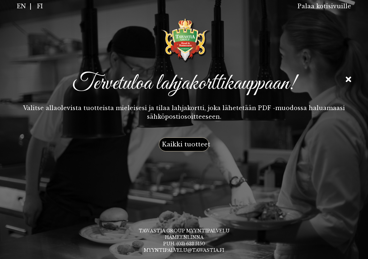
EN (21, 6)
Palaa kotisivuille (324, 6)
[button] (184, 144)
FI (40, 6)
